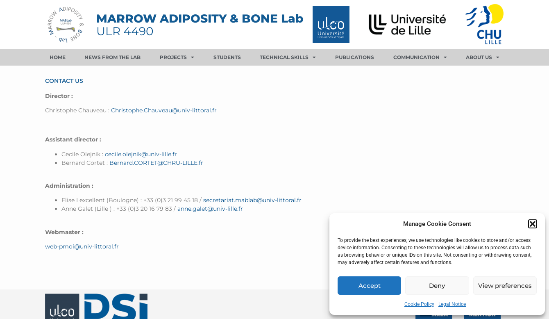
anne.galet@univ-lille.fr (210, 208)
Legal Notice (452, 304)
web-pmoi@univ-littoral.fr (82, 246)
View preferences (505, 285)
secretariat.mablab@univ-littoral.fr (252, 200)
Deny (437, 285)
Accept (369, 285)
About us (482, 57)
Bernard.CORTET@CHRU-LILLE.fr (156, 162)
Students (227, 57)
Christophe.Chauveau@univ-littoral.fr (164, 110)
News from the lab (112, 57)
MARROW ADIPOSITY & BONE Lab (199, 18)
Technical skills (288, 57)
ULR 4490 (125, 31)
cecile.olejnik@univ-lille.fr (141, 154)
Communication (420, 57)
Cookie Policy (419, 304)
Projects (177, 57)
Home (58, 57)
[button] (533, 224)
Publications (354, 57)
